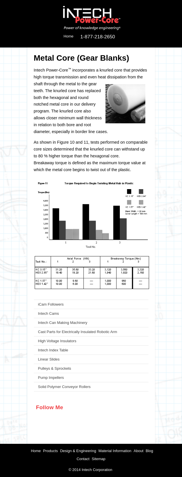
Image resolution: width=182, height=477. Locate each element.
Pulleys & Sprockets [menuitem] (54, 368)
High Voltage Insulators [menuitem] (57, 341)
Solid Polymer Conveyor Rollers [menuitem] (64, 387)
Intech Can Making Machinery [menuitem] (62, 322)
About (138, 451)
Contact (83, 459)
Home (36, 451)
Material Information (114, 451)
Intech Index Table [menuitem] (53, 350)
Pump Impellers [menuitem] (51, 377)
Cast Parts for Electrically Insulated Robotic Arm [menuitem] (77, 332)
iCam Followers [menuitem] (51, 304)
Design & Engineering (78, 451)
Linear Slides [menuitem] (49, 359)
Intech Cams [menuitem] (48, 313)
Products (50, 451)
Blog (149, 451)
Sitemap (98, 459)
